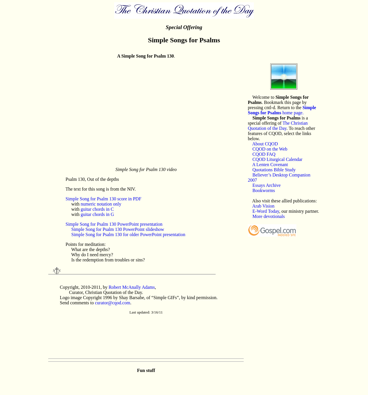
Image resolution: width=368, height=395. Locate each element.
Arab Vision (263, 206)
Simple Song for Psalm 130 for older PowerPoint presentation (128, 234)
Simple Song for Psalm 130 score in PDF (103, 198)
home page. (282, 110)
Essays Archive (266, 185)
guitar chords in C (97, 209)
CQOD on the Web (270, 149)
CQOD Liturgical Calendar (277, 159)
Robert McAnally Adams (132, 287)
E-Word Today (265, 211)
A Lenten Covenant (270, 164)
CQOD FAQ (263, 154)
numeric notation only (100, 204)
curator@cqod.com (112, 302)
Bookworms (263, 190)
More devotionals (268, 216)
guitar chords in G (97, 214)
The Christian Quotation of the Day (278, 126)
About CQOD (265, 143)
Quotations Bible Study (274, 169)
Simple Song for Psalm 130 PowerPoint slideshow (117, 229)
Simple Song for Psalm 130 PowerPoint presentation (114, 224)
